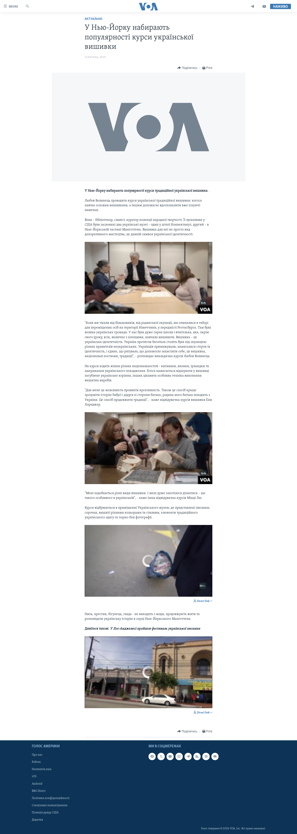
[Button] (187, 68)
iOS (34, 776)
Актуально (93, 19)
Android (37, 783)
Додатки (37, 819)
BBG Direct (38, 790)
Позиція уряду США (45, 812)
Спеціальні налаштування (49, 805)
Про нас (37, 754)
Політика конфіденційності (51, 798)
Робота (36, 762)
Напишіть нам (41, 769)
